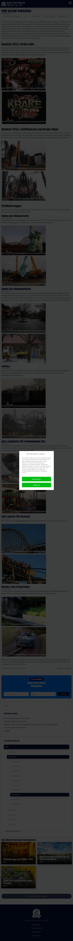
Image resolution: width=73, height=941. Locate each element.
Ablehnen (36, 485)
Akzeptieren (36, 479)
